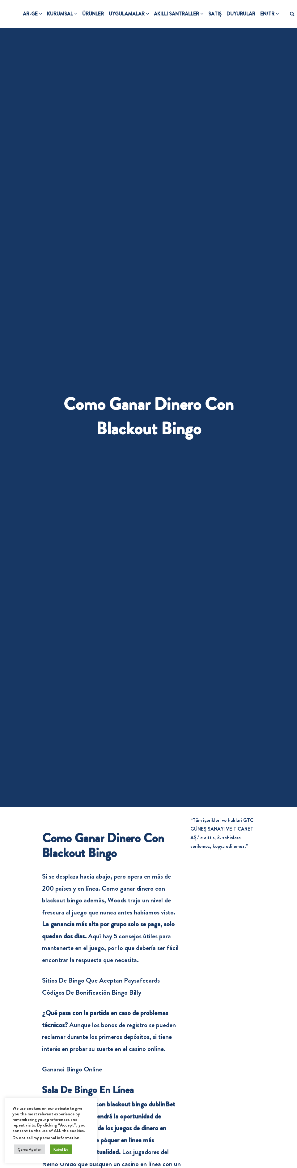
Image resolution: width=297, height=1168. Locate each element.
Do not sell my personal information (45, 1137)
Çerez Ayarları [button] (29, 1149)
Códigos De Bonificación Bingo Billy (91, 992)
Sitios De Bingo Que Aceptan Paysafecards (101, 980)
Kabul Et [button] (60, 1149)
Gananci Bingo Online (72, 1069)
